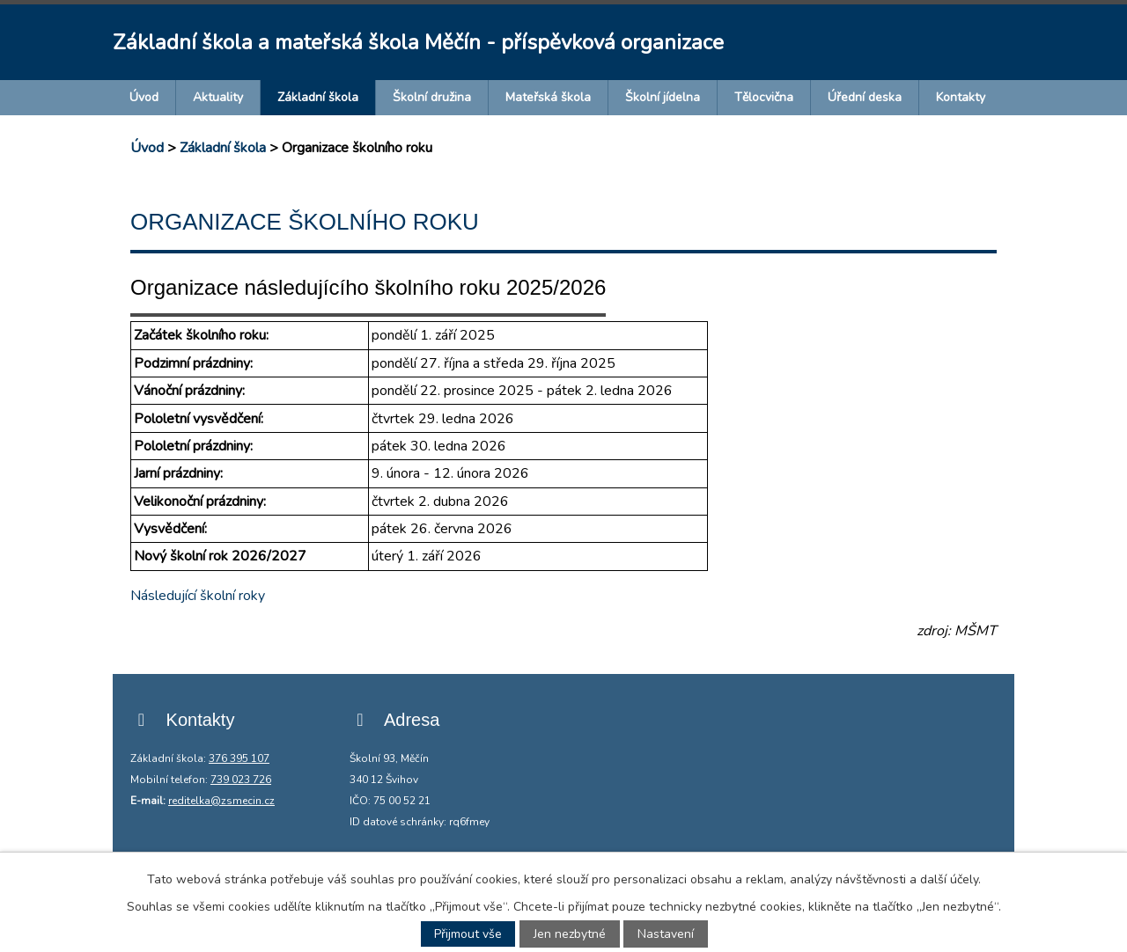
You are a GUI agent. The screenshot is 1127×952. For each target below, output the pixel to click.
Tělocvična (763, 97)
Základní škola (317, 97)
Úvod (143, 97)
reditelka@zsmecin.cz (221, 801)
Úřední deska (865, 97)
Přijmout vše (468, 934)
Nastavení (665, 934)
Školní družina (432, 97)
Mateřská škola (548, 97)
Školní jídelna (662, 97)
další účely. (950, 879)
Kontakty (960, 97)
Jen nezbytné (570, 934)
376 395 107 (239, 758)
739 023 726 (240, 780)
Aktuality (218, 97)
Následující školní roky (199, 595)
